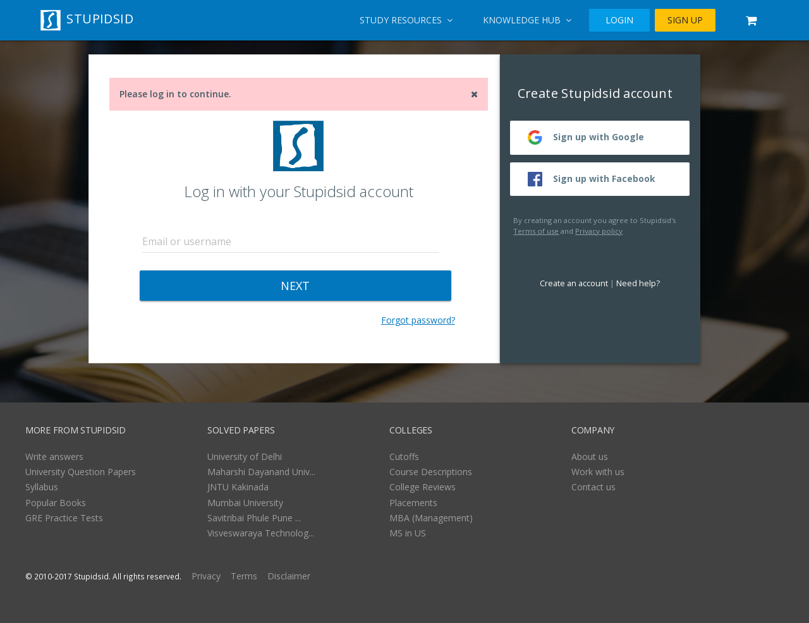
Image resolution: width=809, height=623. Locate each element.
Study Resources (406, 20)
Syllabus (41, 487)
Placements (413, 503)
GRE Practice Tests (64, 518)
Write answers (54, 457)
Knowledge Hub (527, 20)
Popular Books (55, 503)
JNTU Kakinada (238, 487)
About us (589, 457)
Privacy (206, 576)
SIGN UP (685, 20)
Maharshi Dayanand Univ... (261, 472)
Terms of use (536, 231)
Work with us (597, 472)
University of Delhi (244, 457)
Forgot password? (418, 320)
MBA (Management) (431, 518)
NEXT (295, 285)
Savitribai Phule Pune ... (254, 518)
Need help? (638, 283)
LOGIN (619, 20)
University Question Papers (80, 472)
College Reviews (422, 487)
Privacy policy (599, 231)
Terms (244, 576)
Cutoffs (404, 457)
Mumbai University (245, 503)
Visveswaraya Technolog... (260, 533)
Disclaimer (288, 576)
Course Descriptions (430, 472)
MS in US (407, 533)
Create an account (574, 283)
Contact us (593, 487)
